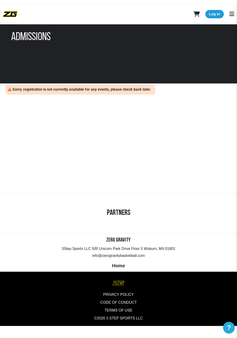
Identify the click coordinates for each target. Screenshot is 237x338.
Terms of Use (118, 322)
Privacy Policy (118, 307)
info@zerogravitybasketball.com (118, 268)
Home (118, 277)
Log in (214, 14)
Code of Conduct (118, 314)
